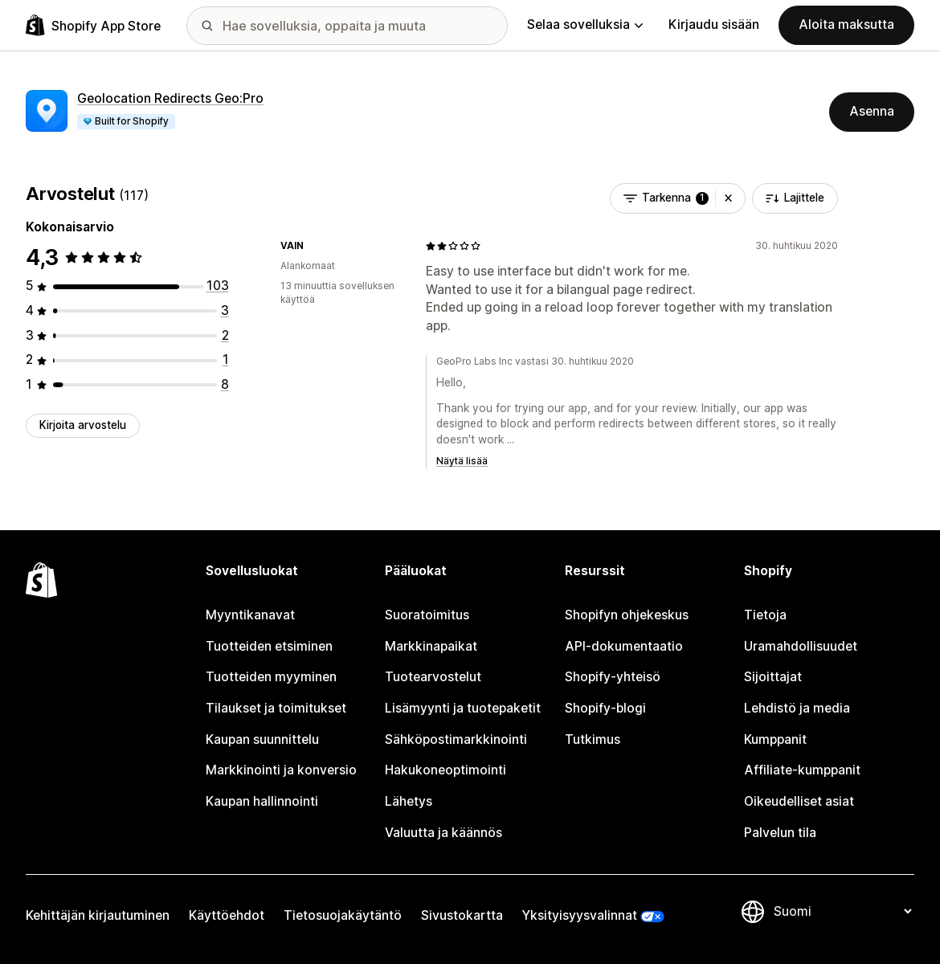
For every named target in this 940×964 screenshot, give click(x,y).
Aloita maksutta (846, 24)
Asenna (871, 111)
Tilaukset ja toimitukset (276, 708)
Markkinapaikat (431, 646)
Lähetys (408, 801)
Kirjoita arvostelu (82, 425)
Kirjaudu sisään (713, 24)
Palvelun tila (780, 832)
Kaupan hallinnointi (262, 801)
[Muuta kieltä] (842, 911)
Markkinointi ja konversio (281, 770)
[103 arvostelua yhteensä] (217, 285)
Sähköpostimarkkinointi (456, 739)
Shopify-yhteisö (612, 676)
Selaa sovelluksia (585, 24)
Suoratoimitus (427, 615)
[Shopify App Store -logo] (93, 25)
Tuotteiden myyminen (271, 676)
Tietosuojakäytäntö (343, 915)
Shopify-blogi (605, 708)
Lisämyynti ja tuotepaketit (463, 708)
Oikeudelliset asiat (799, 801)
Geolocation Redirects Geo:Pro (170, 98)
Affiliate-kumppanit (802, 770)
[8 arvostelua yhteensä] (225, 384)
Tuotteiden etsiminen (269, 646)
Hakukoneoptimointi (445, 770)
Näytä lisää (462, 461)
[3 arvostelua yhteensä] (225, 310)
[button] (728, 198)
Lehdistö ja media (797, 708)
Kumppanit (775, 739)
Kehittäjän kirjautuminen (98, 915)
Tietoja (765, 615)
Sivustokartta (462, 915)
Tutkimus (592, 739)
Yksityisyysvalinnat (579, 915)
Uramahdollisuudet (800, 646)
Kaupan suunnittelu (262, 739)
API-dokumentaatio (624, 646)
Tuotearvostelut (433, 676)
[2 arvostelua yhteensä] (225, 335)
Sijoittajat (773, 676)
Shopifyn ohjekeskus (627, 615)
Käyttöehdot (226, 915)
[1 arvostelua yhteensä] (226, 359)
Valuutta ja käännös (443, 832)
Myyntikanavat (250, 615)
